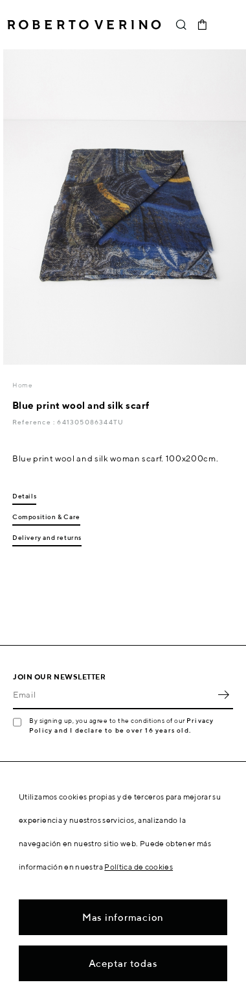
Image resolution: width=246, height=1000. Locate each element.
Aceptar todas (123, 963)
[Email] (113, 695)
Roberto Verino (84, 24)
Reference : (34, 422)
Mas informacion (123, 917)
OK (223, 695)
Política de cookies (138, 867)
